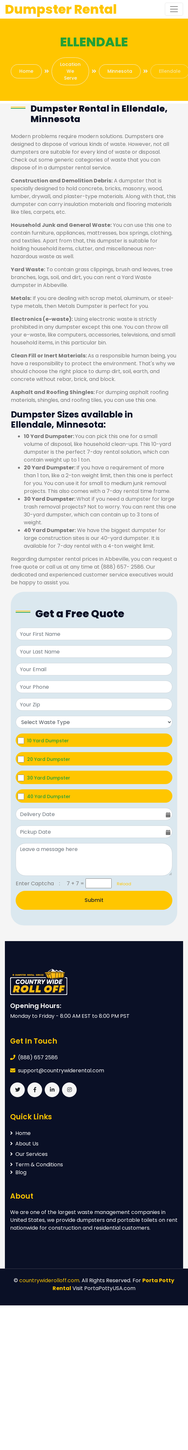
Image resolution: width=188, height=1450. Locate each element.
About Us (24, 1143)
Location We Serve (70, 71)
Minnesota (119, 71)
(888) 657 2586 (38, 1057)
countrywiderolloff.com (49, 1280)
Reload (122, 884)
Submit (94, 900)
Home (26, 71)
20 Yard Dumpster (48, 759)
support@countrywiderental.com (61, 1070)
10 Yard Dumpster (48, 740)
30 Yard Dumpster (48, 778)
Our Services (29, 1154)
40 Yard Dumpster (48, 796)
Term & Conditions (36, 1164)
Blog (18, 1172)
